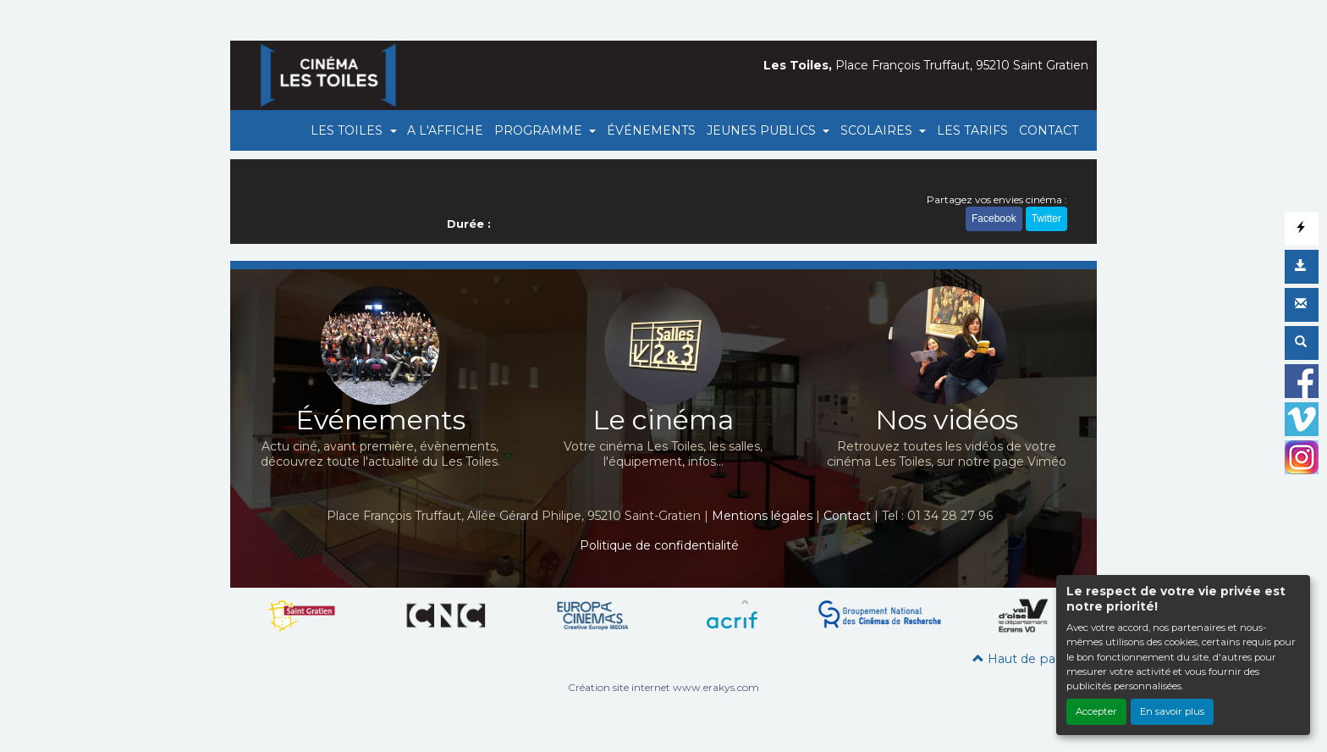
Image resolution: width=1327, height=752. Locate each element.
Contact (847, 515)
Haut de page (1021, 658)
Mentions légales (762, 515)
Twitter (1046, 218)
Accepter (1096, 711)
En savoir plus (1172, 711)
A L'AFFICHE (445, 130)
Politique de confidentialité (659, 545)
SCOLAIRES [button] (878, 130)
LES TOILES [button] (348, 130)
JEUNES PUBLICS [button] (763, 130)
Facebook (994, 218)
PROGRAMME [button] (540, 130)
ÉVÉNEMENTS (651, 130)
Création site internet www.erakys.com (663, 687)
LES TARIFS (972, 130)
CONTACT (1048, 130)
